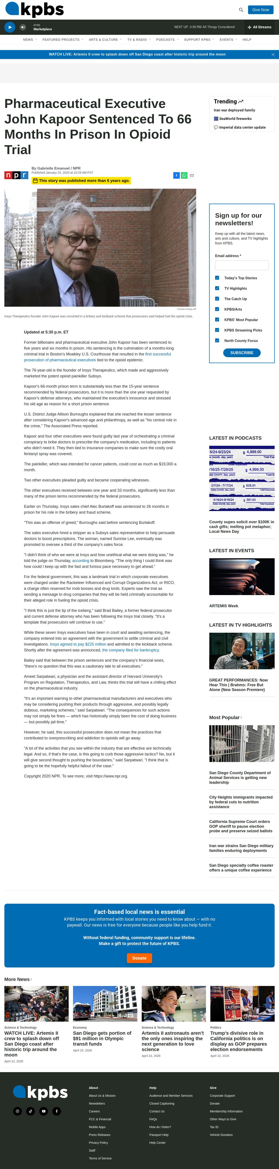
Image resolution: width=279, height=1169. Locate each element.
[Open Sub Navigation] (36, 45)
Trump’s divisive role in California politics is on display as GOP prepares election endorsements (238, 1041)
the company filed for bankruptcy (130, 650)
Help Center (157, 1142)
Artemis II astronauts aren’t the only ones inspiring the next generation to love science (173, 1041)
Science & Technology (20, 1027)
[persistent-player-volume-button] (23, 32)
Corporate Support (222, 1095)
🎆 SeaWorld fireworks (233, 118)
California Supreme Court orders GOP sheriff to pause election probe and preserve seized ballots (240, 826)
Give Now (261, 11)
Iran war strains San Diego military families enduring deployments (241, 848)
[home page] (33, 11)
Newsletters (97, 1103)
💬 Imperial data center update (240, 127)
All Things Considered (218, 31)
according (81, 560)
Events (226, 45)
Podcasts (165, 45)
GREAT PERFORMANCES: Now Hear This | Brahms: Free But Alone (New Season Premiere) (238, 685)
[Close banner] (273, 54)
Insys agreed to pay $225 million (78, 644)
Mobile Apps (97, 1127)
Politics (215, 1027)
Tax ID (214, 1127)
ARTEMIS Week (223, 606)
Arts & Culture (103, 45)
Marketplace (43, 33)
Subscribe (241, 353)
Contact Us (156, 1111)
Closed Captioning (161, 1103)
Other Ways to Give (223, 1119)
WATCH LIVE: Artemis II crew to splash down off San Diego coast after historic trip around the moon (137, 54)
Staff (92, 1150)
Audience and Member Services (170, 1095)
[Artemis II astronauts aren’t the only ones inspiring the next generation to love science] (174, 1004)
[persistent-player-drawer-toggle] (259, 31)
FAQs (153, 1119)
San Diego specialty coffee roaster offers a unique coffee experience (241, 867)
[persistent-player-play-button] (10, 31)
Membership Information (226, 1111)
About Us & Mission (102, 1095)
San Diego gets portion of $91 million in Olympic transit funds (102, 1038)
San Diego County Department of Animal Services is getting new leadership (240, 778)
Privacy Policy (98, 1142)
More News (18, 979)
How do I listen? (160, 1127)
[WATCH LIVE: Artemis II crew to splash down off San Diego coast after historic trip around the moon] (36, 1004)
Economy (80, 1027)
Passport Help (158, 1135)
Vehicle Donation (221, 1135)
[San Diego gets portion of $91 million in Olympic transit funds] (105, 1004)
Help (247, 45)
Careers (94, 1111)
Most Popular (226, 717)
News (28, 45)
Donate (139, 958)
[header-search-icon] (241, 11)
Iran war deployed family (234, 110)
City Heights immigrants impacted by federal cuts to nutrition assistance (241, 802)
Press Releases (99, 1135)
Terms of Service (100, 1158)
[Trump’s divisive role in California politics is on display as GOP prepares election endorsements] (242, 1004)
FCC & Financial (100, 1119)
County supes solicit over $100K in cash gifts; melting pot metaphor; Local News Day (241, 527)
